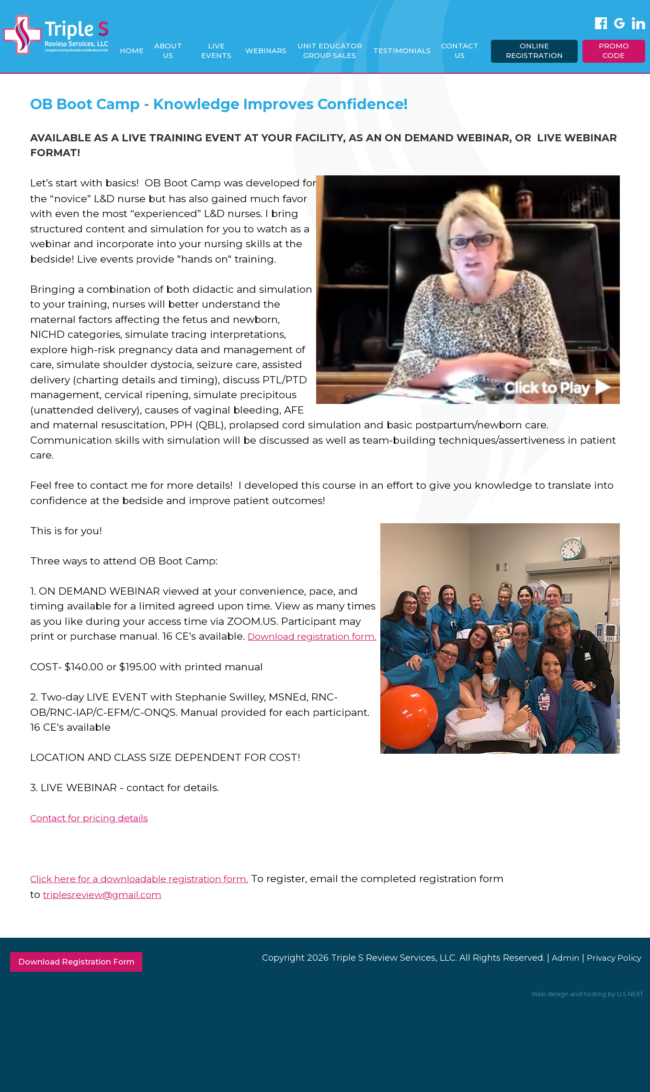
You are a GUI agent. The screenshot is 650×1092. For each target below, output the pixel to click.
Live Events (221, 50)
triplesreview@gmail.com (107, 907)
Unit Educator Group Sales (333, 50)
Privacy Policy (611, 970)
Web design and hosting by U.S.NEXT (582, 1008)
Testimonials (404, 50)
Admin (559, 970)
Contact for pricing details (95, 832)
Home (137, 50)
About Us (173, 50)
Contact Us (462, 50)
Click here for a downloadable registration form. (150, 892)
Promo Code (614, 50)
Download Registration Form (83, 975)
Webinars (270, 50)
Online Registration (535, 50)
